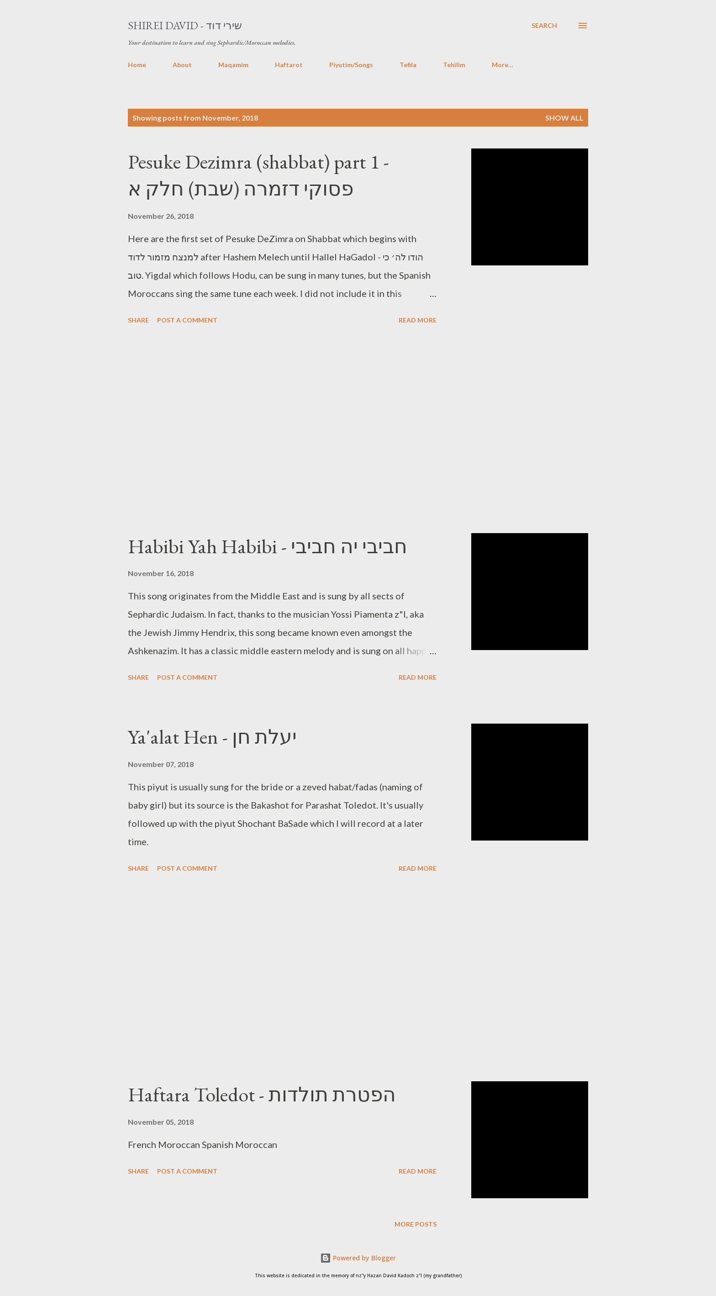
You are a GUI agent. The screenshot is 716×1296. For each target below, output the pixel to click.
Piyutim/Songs (351, 65)
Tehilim (454, 65)
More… (502, 65)
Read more (418, 320)
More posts (416, 1224)
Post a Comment (187, 320)
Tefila (408, 65)
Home (137, 65)
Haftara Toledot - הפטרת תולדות (262, 1094)
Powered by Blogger (358, 1258)
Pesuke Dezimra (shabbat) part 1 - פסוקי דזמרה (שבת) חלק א (258, 174)
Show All (564, 117)
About (182, 65)
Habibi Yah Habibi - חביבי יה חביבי (267, 546)
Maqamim (233, 65)
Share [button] (138, 320)
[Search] (544, 25)
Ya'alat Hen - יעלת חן (212, 737)
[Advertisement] (282, 430)
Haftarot (289, 65)
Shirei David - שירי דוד (185, 25)
